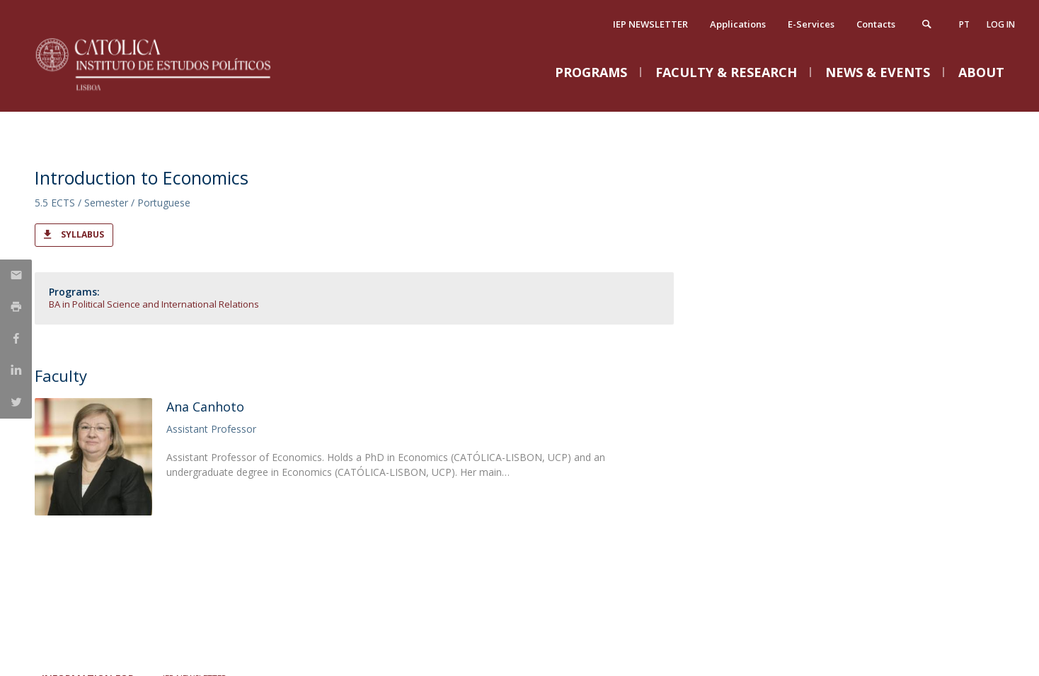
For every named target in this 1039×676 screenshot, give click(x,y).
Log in (1001, 24)
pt (964, 24)
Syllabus (82, 234)
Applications (738, 24)
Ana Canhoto (205, 406)
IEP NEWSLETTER (650, 24)
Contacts (875, 24)
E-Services (811, 24)
